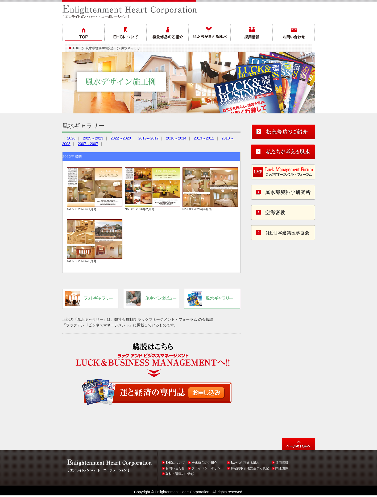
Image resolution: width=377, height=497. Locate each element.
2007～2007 (88, 144)
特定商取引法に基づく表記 (250, 468)
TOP (76, 48)
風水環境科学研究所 (100, 48)
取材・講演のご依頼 (179, 474)
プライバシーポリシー (207, 468)
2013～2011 (204, 138)
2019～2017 (148, 138)
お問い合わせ (175, 468)
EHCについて (175, 463)
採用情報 (281, 463)
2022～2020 (121, 138)
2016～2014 (176, 138)
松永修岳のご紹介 (204, 463)
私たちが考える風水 (245, 463)
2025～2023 (93, 138)
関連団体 (281, 468)
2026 (71, 138)
